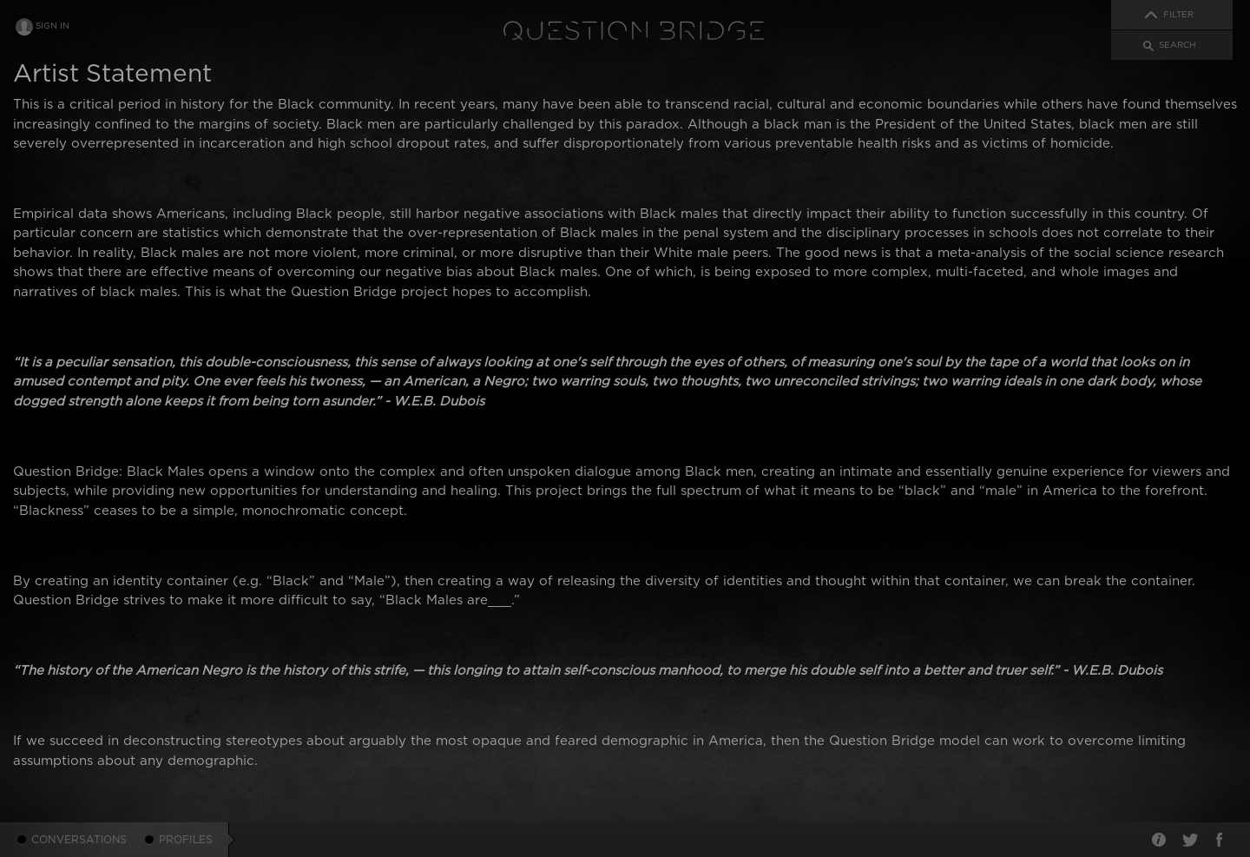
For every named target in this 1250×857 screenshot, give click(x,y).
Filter (1178, 14)
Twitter (1189, 839)
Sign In (52, 26)
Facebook (1219, 839)
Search (1177, 45)
